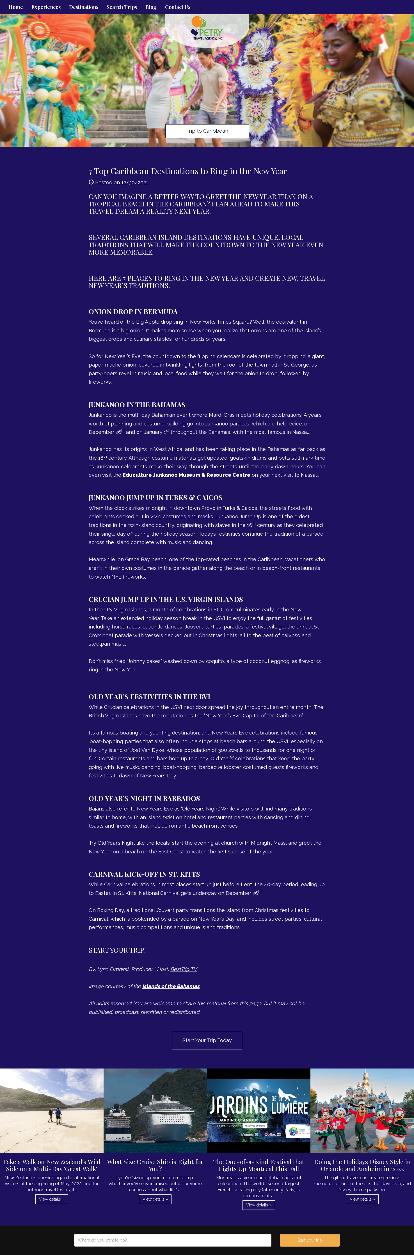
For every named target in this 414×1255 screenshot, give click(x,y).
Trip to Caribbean (207, 131)
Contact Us (177, 7)
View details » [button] (51, 1199)
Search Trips (122, 7)
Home (15, 7)
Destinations (83, 7)
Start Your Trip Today (207, 1040)
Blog (151, 7)
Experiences (46, 7)
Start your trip (310, 1240)
